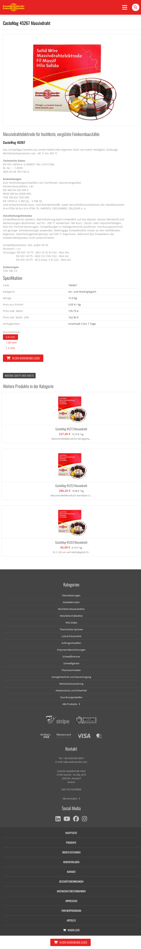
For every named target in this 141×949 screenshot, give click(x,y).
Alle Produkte (71, 704)
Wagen (71, 930)
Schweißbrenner (71, 656)
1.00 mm (11, 342)
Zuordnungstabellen (71, 697)
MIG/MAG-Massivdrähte (71, 609)
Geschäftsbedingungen (71, 881)
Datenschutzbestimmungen (71, 891)
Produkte (71, 842)
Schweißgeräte (71, 663)
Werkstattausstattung (71, 683)
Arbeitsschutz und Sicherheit (71, 690)
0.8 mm (10, 337)
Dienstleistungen (71, 595)
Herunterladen (71, 862)
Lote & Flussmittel (71, 636)
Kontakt (71, 872)
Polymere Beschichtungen (71, 649)
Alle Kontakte (71, 798)
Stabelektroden (71, 602)
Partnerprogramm (71, 910)
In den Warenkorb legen (23, 358)
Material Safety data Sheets (19, 375)
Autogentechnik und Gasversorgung (71, 677)
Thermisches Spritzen (71, 629)
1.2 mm (10, 348)
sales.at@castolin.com (75, 761)
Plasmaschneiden (71, 670)
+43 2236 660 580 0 (74, 758)
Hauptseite (71, 833)
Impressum (71, 901)
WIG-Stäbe (71, 622)
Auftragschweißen (71, 643)
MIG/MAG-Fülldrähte (71, 615)
